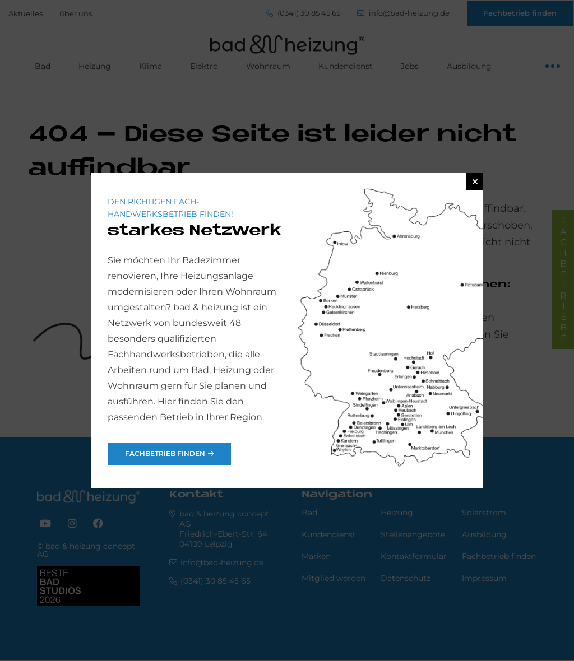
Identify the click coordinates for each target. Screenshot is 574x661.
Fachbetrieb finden (165, 453)
